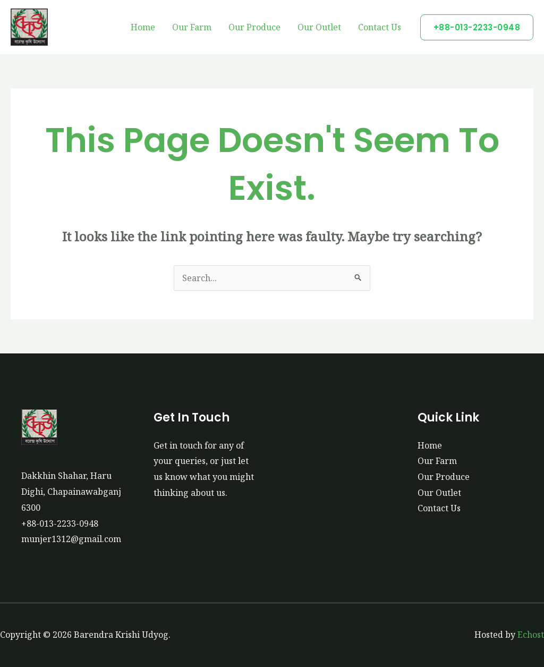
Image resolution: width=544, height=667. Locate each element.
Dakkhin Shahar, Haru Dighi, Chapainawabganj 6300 (71, 491)
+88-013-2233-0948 (59, 523)
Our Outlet (319, 27)
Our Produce (254, 27)
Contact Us (379, 27)
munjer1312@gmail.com (71, 539)
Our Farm (191, 27)
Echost (530, 634)
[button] (477, 27)
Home (143, 27)
